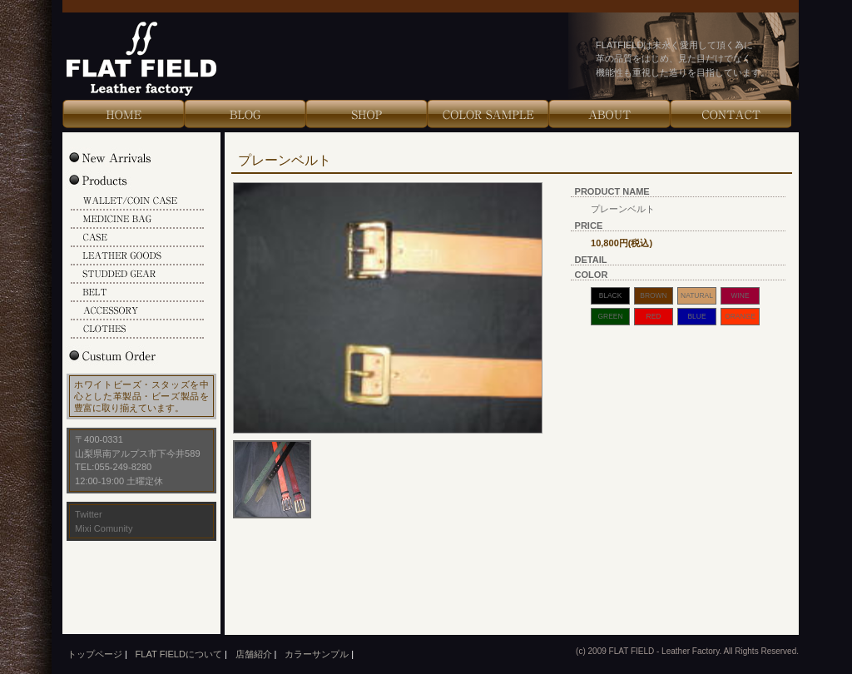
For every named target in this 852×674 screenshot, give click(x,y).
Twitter (88, 514)
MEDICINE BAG (137, 220)
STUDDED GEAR (137, 274)
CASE (137, 238)
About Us (609, 114)
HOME (123, 114)
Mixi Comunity (103, 528)
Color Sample (487, 114)
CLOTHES (137, 329)
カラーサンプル (317, 654)
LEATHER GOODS (137, 256)
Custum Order (127, 355)
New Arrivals (127, 157)
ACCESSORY (137, 311)
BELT (137, 293)
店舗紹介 (253, 654)
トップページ (94, 654)
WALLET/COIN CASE (137, 201)
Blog (244, 114)
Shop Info (366, 114)
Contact (730, 114)
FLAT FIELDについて (179, 654)
